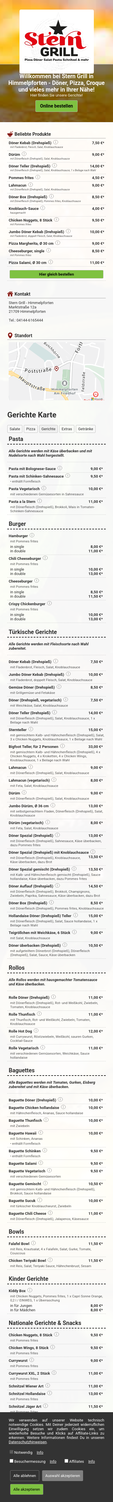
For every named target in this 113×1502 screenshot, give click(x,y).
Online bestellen (56, 106)
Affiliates (76, 1461)
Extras (67, 429)
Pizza (30, 429)
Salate (15, 429)
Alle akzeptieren (26, 1489)
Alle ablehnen (24, 1476)
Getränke (85, 429)
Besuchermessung (30, 1461)
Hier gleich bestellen (56, 274)
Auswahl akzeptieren (62, 1476)
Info (40, 1452)
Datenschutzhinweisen (28, 1442)
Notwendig (23, 1452)
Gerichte (48, 429)
